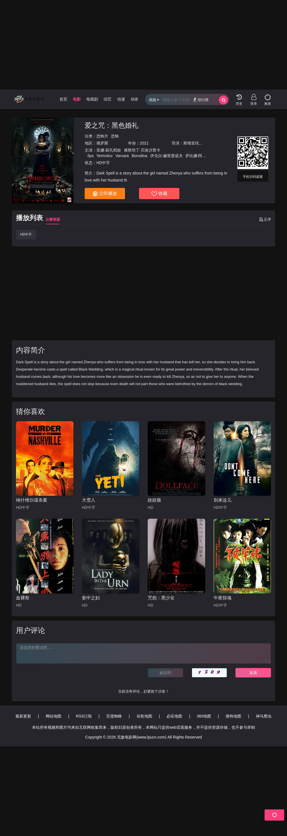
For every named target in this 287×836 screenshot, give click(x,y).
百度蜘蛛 (114, 716)
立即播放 (105, 194)
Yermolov (104, 155)
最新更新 (23, 716)
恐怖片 (102, 136)
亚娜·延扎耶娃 (108, 150)
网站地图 (53, 716)
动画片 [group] (136, 99)
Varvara (122, 155)
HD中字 (26, 234)
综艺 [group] (108, 99)
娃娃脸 (154, 500)
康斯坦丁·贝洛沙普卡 (142, 150)
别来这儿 (223, 500)
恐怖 (115, 136)
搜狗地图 (233, 716)
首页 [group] (63, 99)
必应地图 (174, 716)
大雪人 (88, 500)
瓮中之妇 (91, 597)
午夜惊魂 (223, 597)
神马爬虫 (264, 716)
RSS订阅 (84, 716)
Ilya (90, 155)
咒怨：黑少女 (161, 597)
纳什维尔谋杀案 (31, 500)
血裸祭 (22, 597)
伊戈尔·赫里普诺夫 (166, 155)
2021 (144, 143)
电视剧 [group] (92, 99)
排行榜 (201, 99)
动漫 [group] (121, 99)
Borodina (139, 155)
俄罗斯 (102, 143)
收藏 (159, 194)
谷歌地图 (144, 716)
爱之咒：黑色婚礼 (111, 125)
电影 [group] (77, 99)
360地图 (204, 716)
